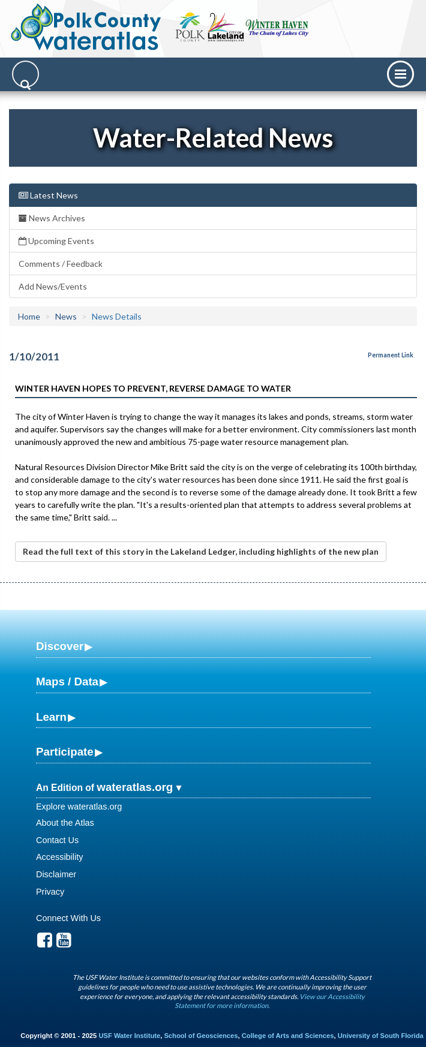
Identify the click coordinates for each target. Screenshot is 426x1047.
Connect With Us (68, 918)
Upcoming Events (56, 241)
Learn (51, 717)
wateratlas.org (135, 787)
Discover (59, 646)
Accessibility (59, 857)
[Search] (25, 74)
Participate (65, 751)
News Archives (52, 218)
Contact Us (57, 840)
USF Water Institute (129, 1035)
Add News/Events (53, 286)
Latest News (48, 195)
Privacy (50, 891)
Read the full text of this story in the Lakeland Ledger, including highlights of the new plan (201, 551)
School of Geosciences (201, 1035)
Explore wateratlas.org (79, 806)
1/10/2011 (34, 356)
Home (29, 316)
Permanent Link (390, 355)
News (66, 316)
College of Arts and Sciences (288, 1035)
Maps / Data (67, 681)
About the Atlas (65, 823)
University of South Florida (381, 1035)
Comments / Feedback (61, 263)
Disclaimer (56, 874)
